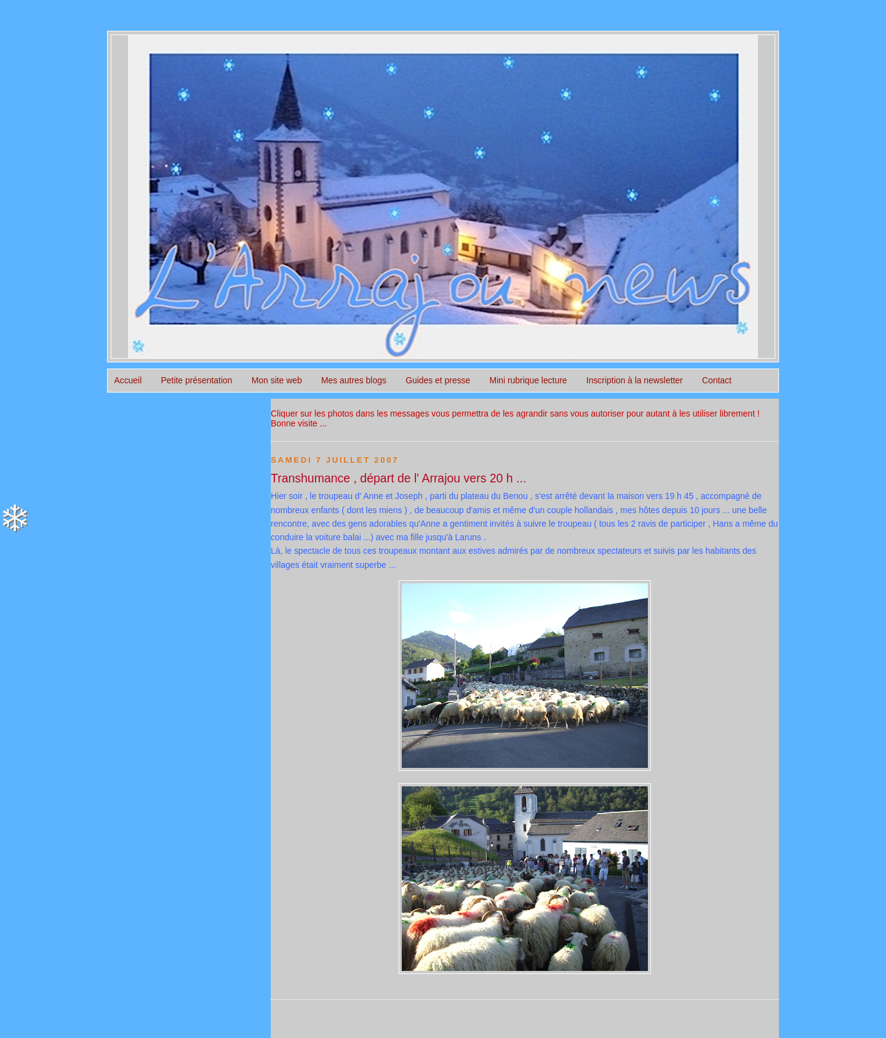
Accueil (128, 380)
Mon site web (277, 380)
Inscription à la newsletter (634, 380)
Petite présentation (197, 380)
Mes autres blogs (353, 380)
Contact (717, 380)
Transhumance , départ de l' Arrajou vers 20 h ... (398, 478)
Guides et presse (437, 380)
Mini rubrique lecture (528, 380)
